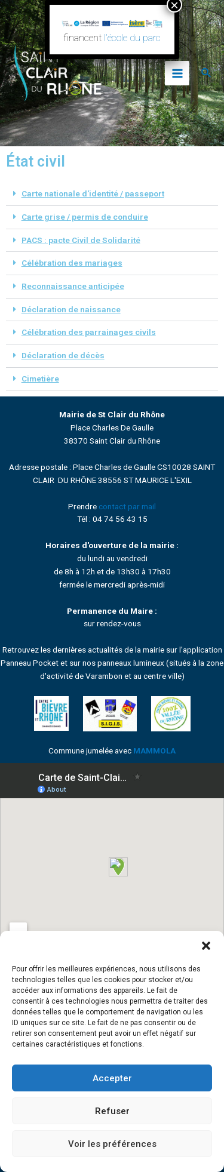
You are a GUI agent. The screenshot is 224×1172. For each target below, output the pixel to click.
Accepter (112, 1078)
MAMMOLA (154, 750)
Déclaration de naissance (71, 309)
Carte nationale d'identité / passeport (93, 193)
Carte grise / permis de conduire (85, 217)
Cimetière (40, 378)
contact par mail (127, 506)
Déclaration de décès (63, 355)
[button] (206, 946)
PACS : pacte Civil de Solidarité (81, 240)
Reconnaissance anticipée (73, 286)
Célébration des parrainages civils (89, 332)
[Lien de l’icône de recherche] (206, 73)
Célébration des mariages (72, 262)
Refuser (112, 1111)
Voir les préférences (112, 1144)
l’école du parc (132, 38)
